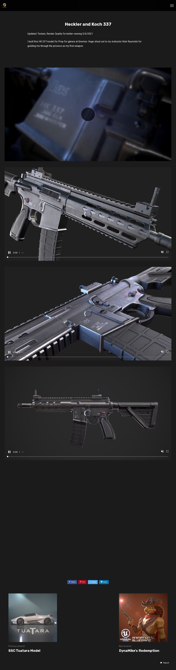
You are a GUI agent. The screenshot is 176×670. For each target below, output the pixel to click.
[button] (164, 663)
